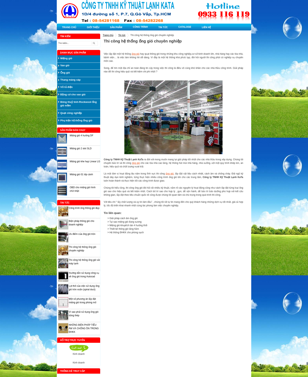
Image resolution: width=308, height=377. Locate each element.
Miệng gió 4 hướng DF (81, 135)
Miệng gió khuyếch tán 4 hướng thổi (128, 225)
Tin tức (122, 35)
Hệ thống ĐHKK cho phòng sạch (126, 232)
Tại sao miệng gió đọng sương (125, 221)
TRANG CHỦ (69, 27)
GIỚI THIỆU (93, 27)
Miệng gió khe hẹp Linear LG (85, 161)
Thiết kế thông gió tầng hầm (124, 229)
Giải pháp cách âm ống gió (123, 218)
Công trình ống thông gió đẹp (84, 208)
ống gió (135, 54)
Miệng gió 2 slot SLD (81, 148)
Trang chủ (108, 35)
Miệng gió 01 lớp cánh (81, 174)
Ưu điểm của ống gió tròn (82, 234)
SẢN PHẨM (116, 27)
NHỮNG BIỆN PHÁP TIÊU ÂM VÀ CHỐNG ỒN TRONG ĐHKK (84, 328)
